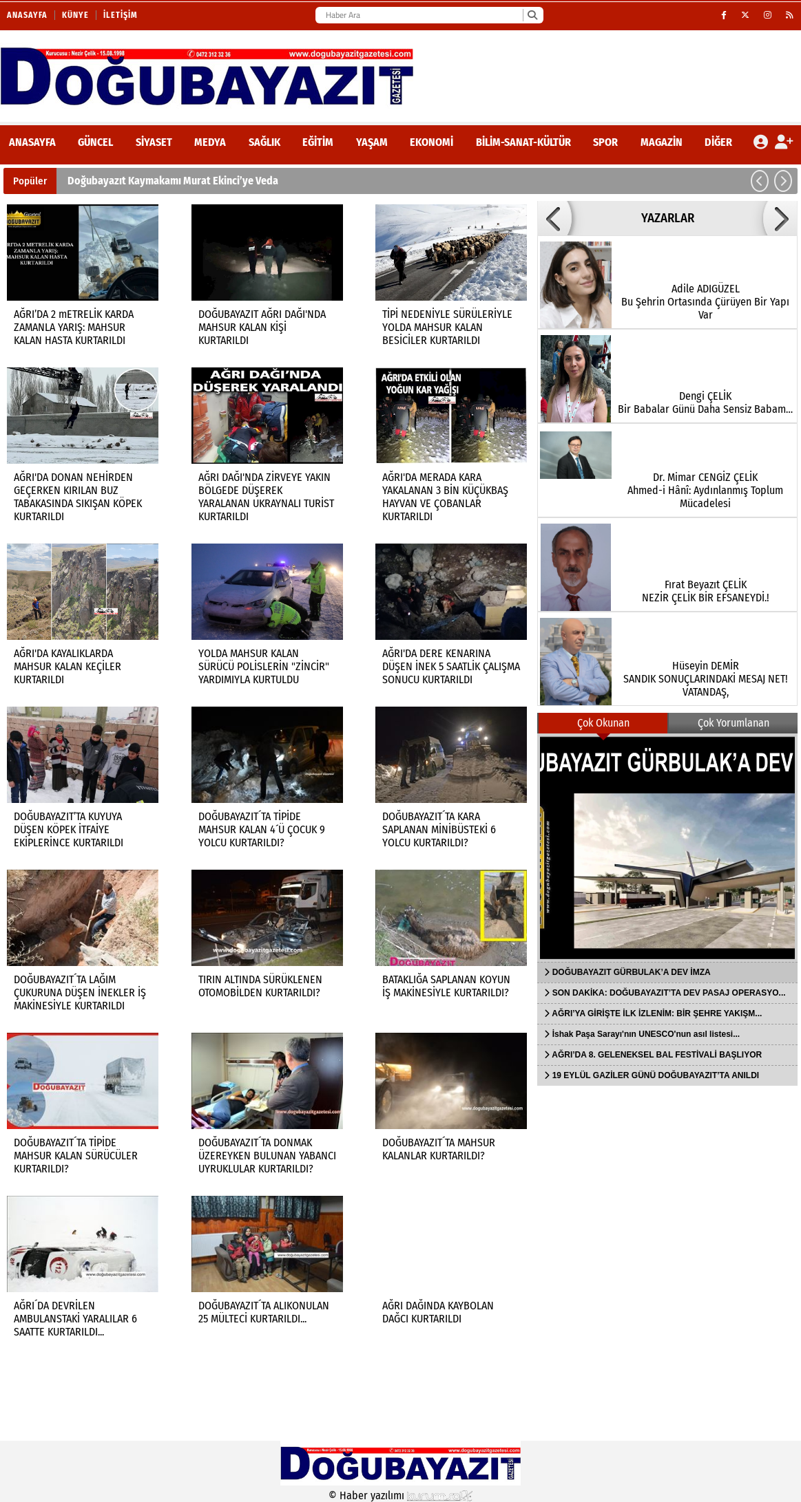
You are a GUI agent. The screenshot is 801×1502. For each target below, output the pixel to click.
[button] (760, 181)
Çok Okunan (603, 722)
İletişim (120, 15)
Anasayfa (27, 15)
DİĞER (718, 142)
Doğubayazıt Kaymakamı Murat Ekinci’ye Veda (172, 180)
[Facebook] (724, 15)
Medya (210, 142)
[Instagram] (768, 15)
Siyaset (154, 142)
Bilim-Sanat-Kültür (523, 142)
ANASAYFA (32, 142)
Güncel (95, 142)
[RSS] (790, 15)
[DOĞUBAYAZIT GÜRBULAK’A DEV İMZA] (667, 847)
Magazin (662, 142)
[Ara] (532, 15)
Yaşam (372, 142)
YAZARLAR (667, 218)
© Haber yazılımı (401, 1495)
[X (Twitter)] (745, 15)
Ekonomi (431, 142)
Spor (605, 142)
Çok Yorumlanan (733, 722)
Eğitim (317, 142)
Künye (75, 15)
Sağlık (264, 142)
